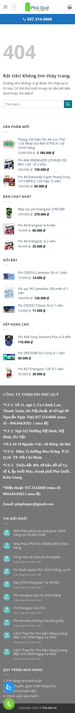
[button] (5, 7)
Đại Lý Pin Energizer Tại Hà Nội (36, 582)
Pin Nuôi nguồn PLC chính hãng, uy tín (42, 570)
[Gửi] (68, 104)
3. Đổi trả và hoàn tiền (19, 691)
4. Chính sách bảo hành (20, 696)
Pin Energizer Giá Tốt (29, 608)
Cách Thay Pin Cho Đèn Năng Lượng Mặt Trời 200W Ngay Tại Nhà (40, 652)
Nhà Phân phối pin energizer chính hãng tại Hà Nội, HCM (39, 533)
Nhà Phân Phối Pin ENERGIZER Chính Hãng (41, 546)
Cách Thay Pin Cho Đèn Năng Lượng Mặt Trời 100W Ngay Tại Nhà (40, 635)
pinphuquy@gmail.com (34, 504)
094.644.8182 (20, 423)
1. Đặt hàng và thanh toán (22, 681)
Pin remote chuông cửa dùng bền (38, 621)
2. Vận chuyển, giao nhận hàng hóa (29, 686)
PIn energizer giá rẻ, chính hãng (37, 595)
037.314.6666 (46, 417)
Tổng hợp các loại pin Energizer (37, 557)
